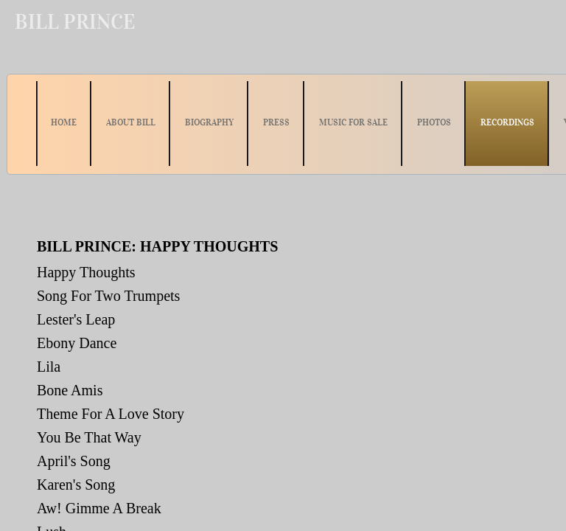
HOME (64, 122)
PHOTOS (434, 122)
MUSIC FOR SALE (353, 122)
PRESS (276, 122)
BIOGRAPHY (209, 122)
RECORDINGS (507, 122)
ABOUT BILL (131, 122)
